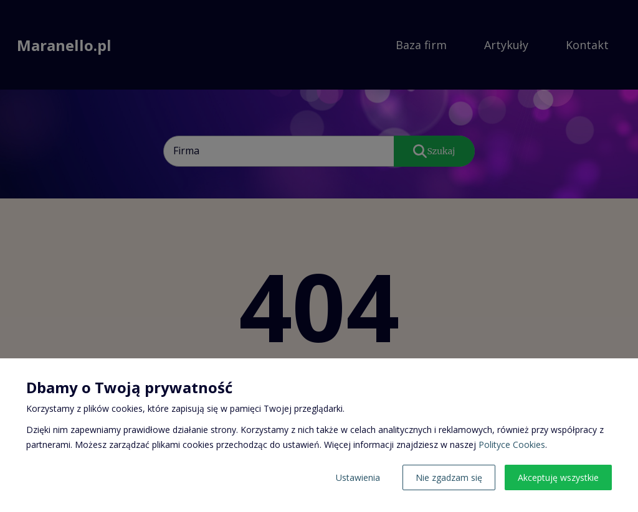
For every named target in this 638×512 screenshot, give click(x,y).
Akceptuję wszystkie (558, 477)
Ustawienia (358, 477)
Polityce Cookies (511, 444)
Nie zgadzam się (449, 477)
